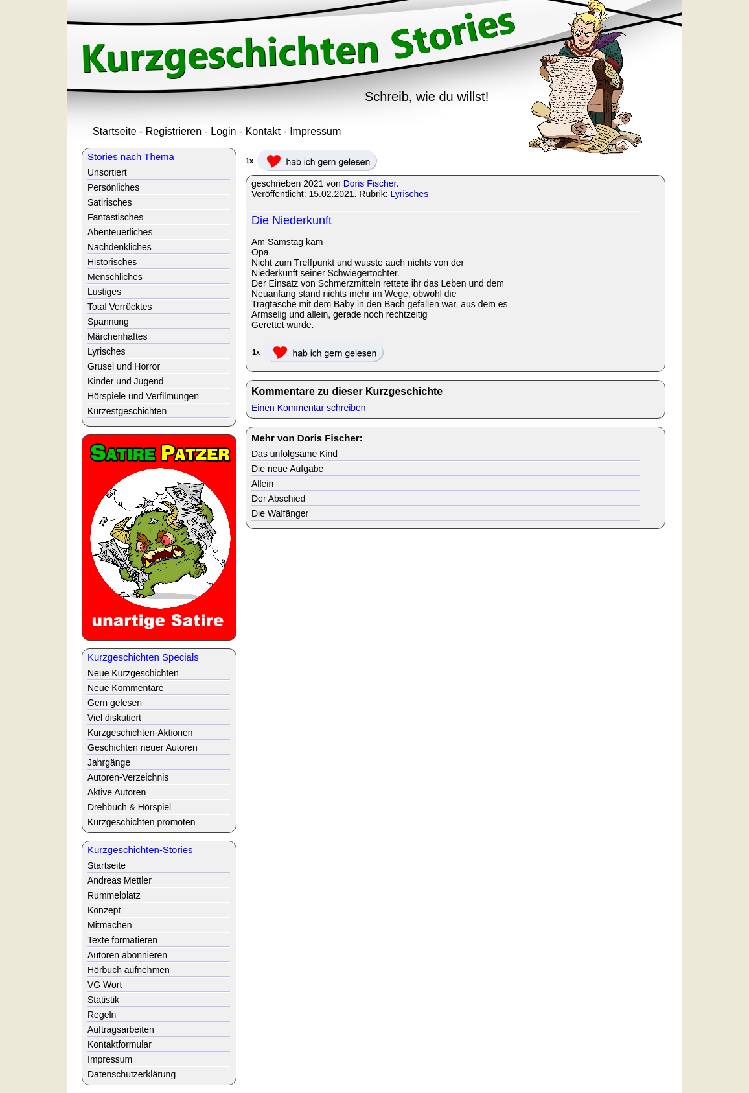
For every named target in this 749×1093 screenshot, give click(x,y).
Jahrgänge (108, 762)
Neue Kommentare (125, 688)
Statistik (103, 999)
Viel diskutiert (114, 717)
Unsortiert (107, 172)
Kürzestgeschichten (127, 411)
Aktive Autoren (116, 792)
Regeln (101, 1014)
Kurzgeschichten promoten (141, 822)
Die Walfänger (279, 513)
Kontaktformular (119, 1044)
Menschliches (115, 277)
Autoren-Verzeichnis (127, 777)
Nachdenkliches (119, 247)
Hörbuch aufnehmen (128, 970)
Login (223, 131)
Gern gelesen (114, 703)
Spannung (108, 321)
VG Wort (104, 985)
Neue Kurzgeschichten (133, 673)
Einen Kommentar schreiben (308, 408)
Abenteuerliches (119, 232)
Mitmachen (109, 925)
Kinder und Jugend (125, 381)
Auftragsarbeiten (120, 1029)
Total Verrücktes (119, 306)
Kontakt (263, 131)
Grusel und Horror (123, 366)
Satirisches (109, 202)
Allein (262, 483)
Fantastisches (115, 217)
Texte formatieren (122, 940)
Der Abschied (278, 498)
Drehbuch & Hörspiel (129, 807)
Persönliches (113, 187)
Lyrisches (410, 194)
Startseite (115, 131)
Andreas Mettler (119, 880)
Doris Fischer (370, 183)
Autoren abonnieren (127, 955)
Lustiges (104, 292)
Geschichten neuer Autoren (142, 747)
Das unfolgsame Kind (294, 454)
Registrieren (174, 131)
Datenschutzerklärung (131, 1074)
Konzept (104, 910)
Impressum (315, 131)
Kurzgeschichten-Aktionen (140, 732)
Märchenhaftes (117, 336)
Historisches (112, 262)
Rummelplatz (114, 895)
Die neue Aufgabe (287, 469)
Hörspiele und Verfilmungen (143, 396)
